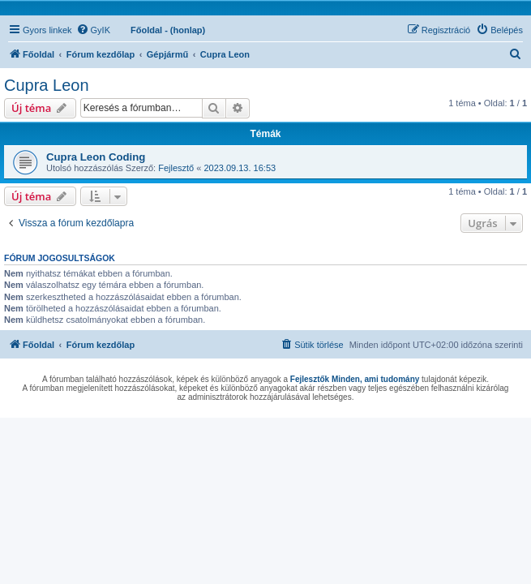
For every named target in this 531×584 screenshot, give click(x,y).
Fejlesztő (176, 168)
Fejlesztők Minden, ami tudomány (354, 379)
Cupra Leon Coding (95, 157)
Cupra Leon (46, 85)
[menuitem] (93, 30)
